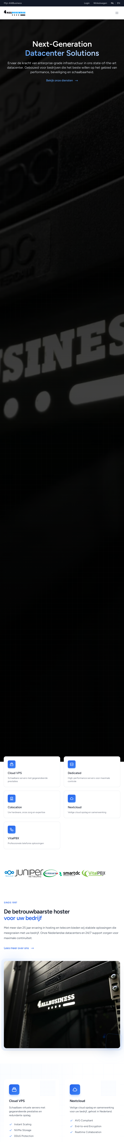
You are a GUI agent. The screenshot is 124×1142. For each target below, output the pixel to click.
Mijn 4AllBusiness (13, 3)
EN (118, 3)
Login (87, 3)
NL (112, 3)
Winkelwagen (100, 3)
